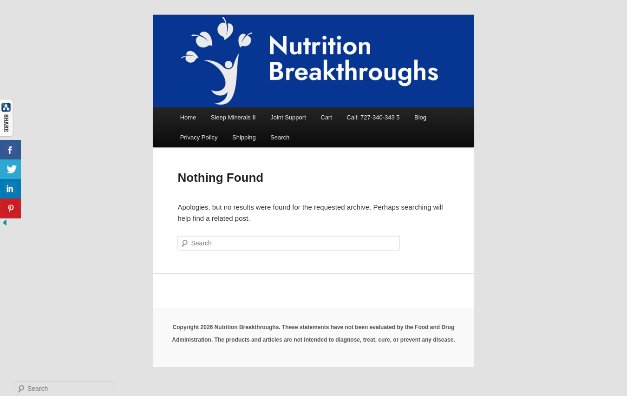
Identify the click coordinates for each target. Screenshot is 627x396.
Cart (326, 117)
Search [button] (279, 137)
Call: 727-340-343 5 (372, 117)
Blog (420, 117)
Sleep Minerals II (233, 117)
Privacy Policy (199, 137)
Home (188, 117)
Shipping (244, 137)
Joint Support (288, 117)
